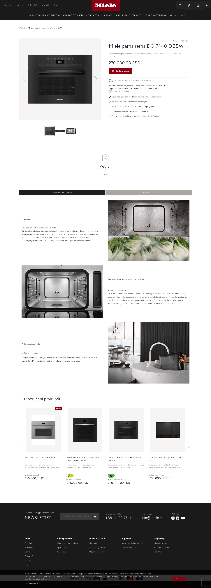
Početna (23, 28)
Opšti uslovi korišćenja (131, 548)
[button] (24, 79)
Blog (55, 5)
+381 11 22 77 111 (119, 518)
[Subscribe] (95, 516)
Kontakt (45, 5)
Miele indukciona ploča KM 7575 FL (166, 459)
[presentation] (176, 15)
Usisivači (93, 543)
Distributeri (29, 543)
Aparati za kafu (63, 548)
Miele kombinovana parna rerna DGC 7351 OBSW (83, 459)
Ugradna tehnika (96, 552)
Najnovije (187, 5)
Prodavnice (29, 548)
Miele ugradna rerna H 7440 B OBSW (124, 459)
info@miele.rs (152, 518)
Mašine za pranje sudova (67, 543)
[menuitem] (44, 15)
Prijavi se (196, 5)
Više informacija (31, 584)
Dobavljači (32, 5)
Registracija (158, 552)
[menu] (105, 15)
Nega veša (61, 552)
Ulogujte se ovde (161, 543)
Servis (20, 5)
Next (189, 446)
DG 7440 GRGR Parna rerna (40, 457)
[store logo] (105, 5)
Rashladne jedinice (97, 548)
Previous (22, 446)
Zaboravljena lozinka (162, 548)
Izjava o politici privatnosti (132, 543)
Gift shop (8, 5)
